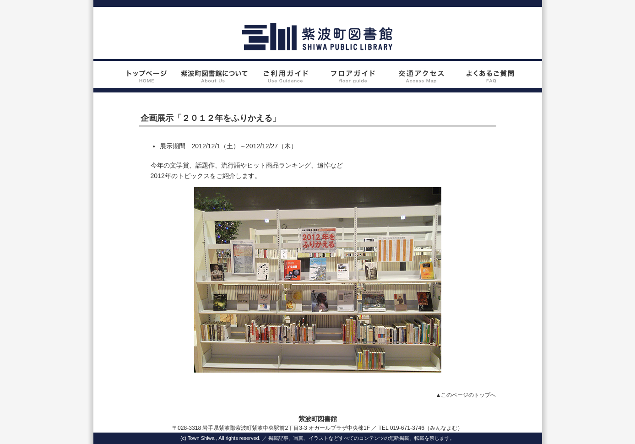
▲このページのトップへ (466, 395)
